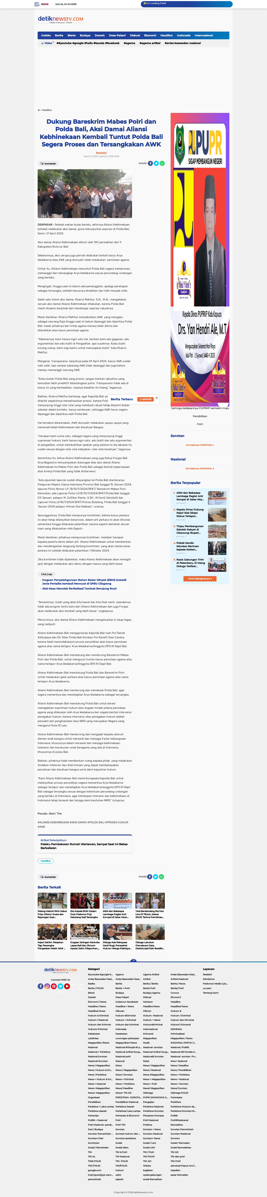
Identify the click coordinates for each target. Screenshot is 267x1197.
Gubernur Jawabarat (127, 1001)
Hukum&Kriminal (153, 1024)
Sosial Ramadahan (181, 1147)
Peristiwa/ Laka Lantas (128, 1111)
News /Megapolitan (153, 1074)
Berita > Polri (123, 988)
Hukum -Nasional (153, 1015)
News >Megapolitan (99, 1088)
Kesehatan (121, 1033)
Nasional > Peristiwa (99, 1052)
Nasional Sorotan (97, 1056)
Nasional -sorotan (153, 1047)
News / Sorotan (124, 1074)
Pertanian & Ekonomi (127, 1115)
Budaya (85, 35)
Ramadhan (177, 1124)
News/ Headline (124, 1088)
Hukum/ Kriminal (97, 1029)
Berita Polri (149, 988)
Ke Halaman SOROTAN (200, 445)
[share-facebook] (150, 163)
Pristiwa (147, 1124)
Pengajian (148, 1102)
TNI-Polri (176, 1161)
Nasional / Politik (180, 1047)
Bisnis (71, 35)
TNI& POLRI (94, 1161)
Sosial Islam (122, 1147)
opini (118, 1175)
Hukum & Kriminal (98, 1015)
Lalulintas (93, 1038)
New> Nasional (179, 1061)
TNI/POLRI (121, 1165)
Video (48, 43)
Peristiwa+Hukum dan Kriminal (184, 1106)
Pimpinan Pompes (153, 1115)
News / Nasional (152, 1070)
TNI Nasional (122, 1156)
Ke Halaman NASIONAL (200, 468)
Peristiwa (176, 1102)
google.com (94, 1170)
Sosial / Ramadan (180, 1143)
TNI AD (174, 1152)
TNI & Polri (121, 1152)
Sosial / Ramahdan (98, 1147)
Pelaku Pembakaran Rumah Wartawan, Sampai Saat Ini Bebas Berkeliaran (84, 846)
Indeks (45, 35)
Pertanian (93, 1115)
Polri (118, 1120)
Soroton (175, 1138)
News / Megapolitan (154, 1065)
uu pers (207, 988)
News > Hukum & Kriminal (102, 1079)
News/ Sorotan (179, 1088)
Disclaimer (209, 979)
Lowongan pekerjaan (127, 1038)
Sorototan (93, 1143)
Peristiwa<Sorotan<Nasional (184, 1111)
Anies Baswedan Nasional (184, 43)
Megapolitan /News (98, 1042)
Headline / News (97, 1006)
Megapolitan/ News (126, 1042)
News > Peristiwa (180, 1074)
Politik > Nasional (97, 1120)
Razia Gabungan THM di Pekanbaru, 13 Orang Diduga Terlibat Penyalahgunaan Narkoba (190, 563)
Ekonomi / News (97, 1001)
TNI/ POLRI (94, 1165)
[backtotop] (133, 962)
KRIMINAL (176, 1029)
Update (145, 399)
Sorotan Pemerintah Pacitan (102, 1133)
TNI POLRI (149, 1156)
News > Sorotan (179, 1083)
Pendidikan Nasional (127, 1102)
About (61, 991)
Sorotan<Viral (95, 1138)
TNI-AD (147, 1161)
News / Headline (179, 1065)
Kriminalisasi (178, 1033)
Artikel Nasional (179, 979)
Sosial (119, 1143)
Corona (175, 992)
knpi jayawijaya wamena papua (102, 1175)
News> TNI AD (123, 1092)
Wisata (147, 1165)
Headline (166, 35)
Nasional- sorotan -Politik (184, 1056)
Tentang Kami (82, 986)
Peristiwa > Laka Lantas (101, 1106)
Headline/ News (179, 1006)
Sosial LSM (149, 1147)
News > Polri (150, 1083)
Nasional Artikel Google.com (129, 1052)
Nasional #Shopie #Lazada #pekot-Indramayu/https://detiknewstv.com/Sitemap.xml (129, 1047)
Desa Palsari (117, 35)
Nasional (178, 459)
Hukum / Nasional (98, 1020)
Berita (59, 35)
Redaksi (207, 974)
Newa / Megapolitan (99, 1065)
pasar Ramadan (179, 1175)
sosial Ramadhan (152, 1179)
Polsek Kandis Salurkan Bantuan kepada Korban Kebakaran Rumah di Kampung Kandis (189, 546)
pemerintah (94, 1179)
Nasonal (120, 1061)
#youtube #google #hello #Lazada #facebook (88, 43)
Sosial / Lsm (149, 1143)
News (119, 1065)
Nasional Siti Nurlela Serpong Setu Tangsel (184, 1052)
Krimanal (148, 1033)
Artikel (146, 979)
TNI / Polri (148, 1152)
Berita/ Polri (177, 988)
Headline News (151, 1006)
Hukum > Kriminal (126, 1020)
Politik (174, 1115)
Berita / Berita (150, 983)
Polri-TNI (120, 1124)
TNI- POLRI (122, 1161)
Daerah (100, 35)
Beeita (91, 983)
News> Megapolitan (99, 1092)
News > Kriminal (125, 1079)
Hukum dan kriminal (127, 1024)
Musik (146, 1042)
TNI (90, 1152)
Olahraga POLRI (179, 1092)
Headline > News (125, 1006)
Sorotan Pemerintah (182, 1129)
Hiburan (120, 1011)
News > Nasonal (97, 1083)
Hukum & (176, 1011)
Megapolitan (150, 1038)
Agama (130, 43)
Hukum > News (151, 1020)
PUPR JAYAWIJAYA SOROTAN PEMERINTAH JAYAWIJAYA (157, 1097)
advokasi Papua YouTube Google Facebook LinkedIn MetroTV (184, 1165)
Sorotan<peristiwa (126, 1138)
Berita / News (178, 983)
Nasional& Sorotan (153, 1056)
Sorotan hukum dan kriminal (129, 1133)
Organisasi (94, 1097)
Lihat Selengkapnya (200, 578)
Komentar (48, 163)
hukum (120, 1170)
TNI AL (91, 1156)
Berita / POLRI (96, 988)
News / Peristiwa (97, 1074)
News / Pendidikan (181, 1070)
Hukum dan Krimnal (99, 1024)
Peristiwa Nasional (153, 1106)
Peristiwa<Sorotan (153, 1111)
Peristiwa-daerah (97, 1111)
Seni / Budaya (95, 1129)
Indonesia (183, 35)
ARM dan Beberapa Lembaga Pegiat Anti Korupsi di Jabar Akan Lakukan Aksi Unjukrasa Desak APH (190, 496)
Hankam (148, 1001)
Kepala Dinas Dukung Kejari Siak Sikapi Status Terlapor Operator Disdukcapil (190, 513)
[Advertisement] (133, 76)
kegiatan (148, 1170)
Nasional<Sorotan (98, 1061)
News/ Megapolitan (153, 1088)
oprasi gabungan (152, 1175)
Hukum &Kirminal (126, 1015)
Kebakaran (94, 1033)
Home (44, 4)
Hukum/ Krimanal (181, 1024)
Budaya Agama (151, 992)
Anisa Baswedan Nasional (129, 979)
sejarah (119, 1179)
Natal (146, 1061)
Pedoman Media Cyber (215, 983)
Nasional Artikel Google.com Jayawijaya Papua (157, 1052)
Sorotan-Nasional (153, 1133)
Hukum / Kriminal (180, 1015)
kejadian (175, 1170)
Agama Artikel (150, 43)
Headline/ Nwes (96, 1011)
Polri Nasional (150, 1120)
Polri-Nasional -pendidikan (102, 1124)
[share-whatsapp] (162, 163)
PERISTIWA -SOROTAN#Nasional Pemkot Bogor (129, 1097)
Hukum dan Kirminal (182, 1020)
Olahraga (148, 1092)
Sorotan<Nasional (180, 1133)
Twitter (62, 988)
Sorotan (177, 436)
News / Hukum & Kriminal (102, 1070)
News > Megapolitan (154, 1079)
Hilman (147, 1011)
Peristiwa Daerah (125, 1106)
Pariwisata (176, 1097)
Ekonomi (150, 35)
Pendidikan (94, 1102)
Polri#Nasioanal (179, 1120)
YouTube (69, 988)
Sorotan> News (151, 1138)
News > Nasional (180, 1079)
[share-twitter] (156, 163)
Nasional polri (123, 1056)
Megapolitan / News (181, 1038)
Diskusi (135, 35)
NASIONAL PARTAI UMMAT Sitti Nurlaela (184, 1042)
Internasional (204, 35)
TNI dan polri (178, 1156)
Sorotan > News (152, 1129)
